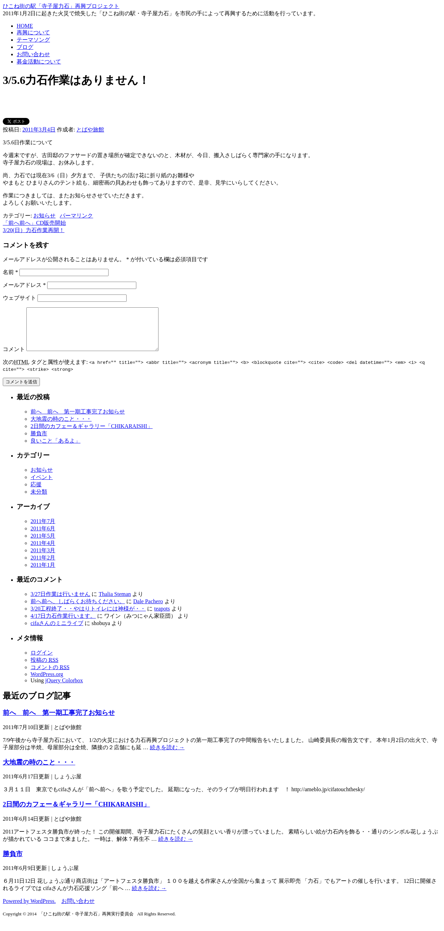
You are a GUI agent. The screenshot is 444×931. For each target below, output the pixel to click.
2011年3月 (43, 559)
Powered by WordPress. (29, 909)
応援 (36, 493)
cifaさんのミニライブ (57, 631)
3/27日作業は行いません (60, 602)
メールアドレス (24, 285)
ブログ (25, 47)
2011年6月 (43, 537)
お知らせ (44, 216)
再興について (33, 32)
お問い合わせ (33, 54)
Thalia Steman (115, 602)
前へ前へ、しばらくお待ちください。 (78, 610)
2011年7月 (43, 529)
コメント (14, 357)
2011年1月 (43, 573)
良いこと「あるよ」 (55, 449)
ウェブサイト (19, 298)
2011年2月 (43, 566)
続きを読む (167, 756)
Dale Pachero (148, 610)
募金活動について (39, 62)
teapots (162, 617)
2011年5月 (43, 544)
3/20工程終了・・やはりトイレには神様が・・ (88, 617)
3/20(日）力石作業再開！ (34, 230)
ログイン (42, 661)
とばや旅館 (90, 130)
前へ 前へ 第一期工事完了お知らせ (78, 420)
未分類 (39, 500)
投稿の (44, 668)
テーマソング (33, 40)
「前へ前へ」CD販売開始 (34, 223)
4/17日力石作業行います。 (63, 624)
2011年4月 (43, 551)
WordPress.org (47, 682)
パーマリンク (76, 216)
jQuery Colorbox (64, 689)
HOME (25, 26)
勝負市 (39, 442)
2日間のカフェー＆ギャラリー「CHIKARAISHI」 (92, 434)
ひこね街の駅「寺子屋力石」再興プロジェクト (61, 6)
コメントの (50, 675)
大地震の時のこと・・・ (61, 427)
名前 (10, 272)
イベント (42, 485)
